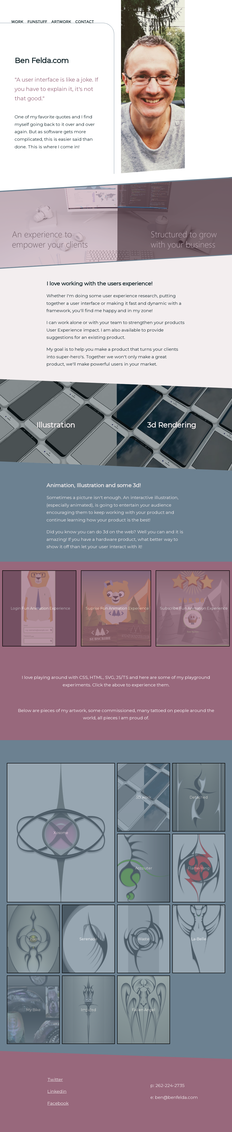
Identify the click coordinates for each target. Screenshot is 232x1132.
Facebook (58, 1103)
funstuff (37, 22)
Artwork (61, 22)
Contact (84, 22)
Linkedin (57, 1091)
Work (17, 22)
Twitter (55, 1079)
